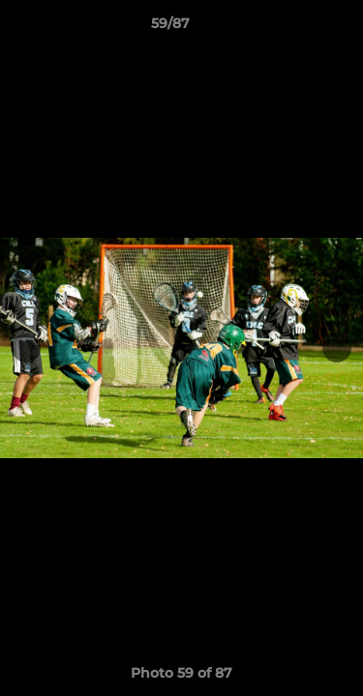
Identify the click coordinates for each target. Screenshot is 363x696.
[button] (293, 28)
